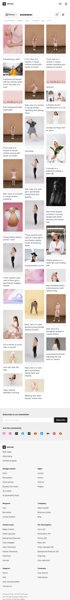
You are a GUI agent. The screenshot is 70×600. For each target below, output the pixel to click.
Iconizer (6, 533)
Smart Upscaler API (46, 520)
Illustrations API (44, 506)
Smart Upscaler (9, 506)
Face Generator (9, 520)
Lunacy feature (9, 489)
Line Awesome (44, 533)
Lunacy (41, 446)
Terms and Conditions (12, 591)
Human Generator (10, 524)
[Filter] (63, 14)
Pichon (40, 450)
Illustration (7, 485)
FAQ (4, 550)
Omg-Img (41, 528)
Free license (43, 545)
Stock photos (8, 455)
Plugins (41, 459)
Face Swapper (9, 515)
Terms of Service (13, 572)
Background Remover (11, 511)
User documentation (11, 554)
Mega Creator (8, 502)
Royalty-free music (10, 459)
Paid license (43, 550)
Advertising (7, 429)
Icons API (41, 502)
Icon (4, 480)
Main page (7, 424)
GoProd (41, 455)
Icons (5, 446)
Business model (44, 485)
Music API (41, 515)
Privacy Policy (17, 569)
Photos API (42, 511)
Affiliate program (10, 433)
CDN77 (64, 589)
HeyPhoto (7, 528)
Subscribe (60, 393)
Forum (5, 545)
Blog (39, 489)
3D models (7, 464)
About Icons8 (43, 480)
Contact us (7, 559)
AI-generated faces (11, 468)
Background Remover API (48, 524)
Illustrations (7, 450)
